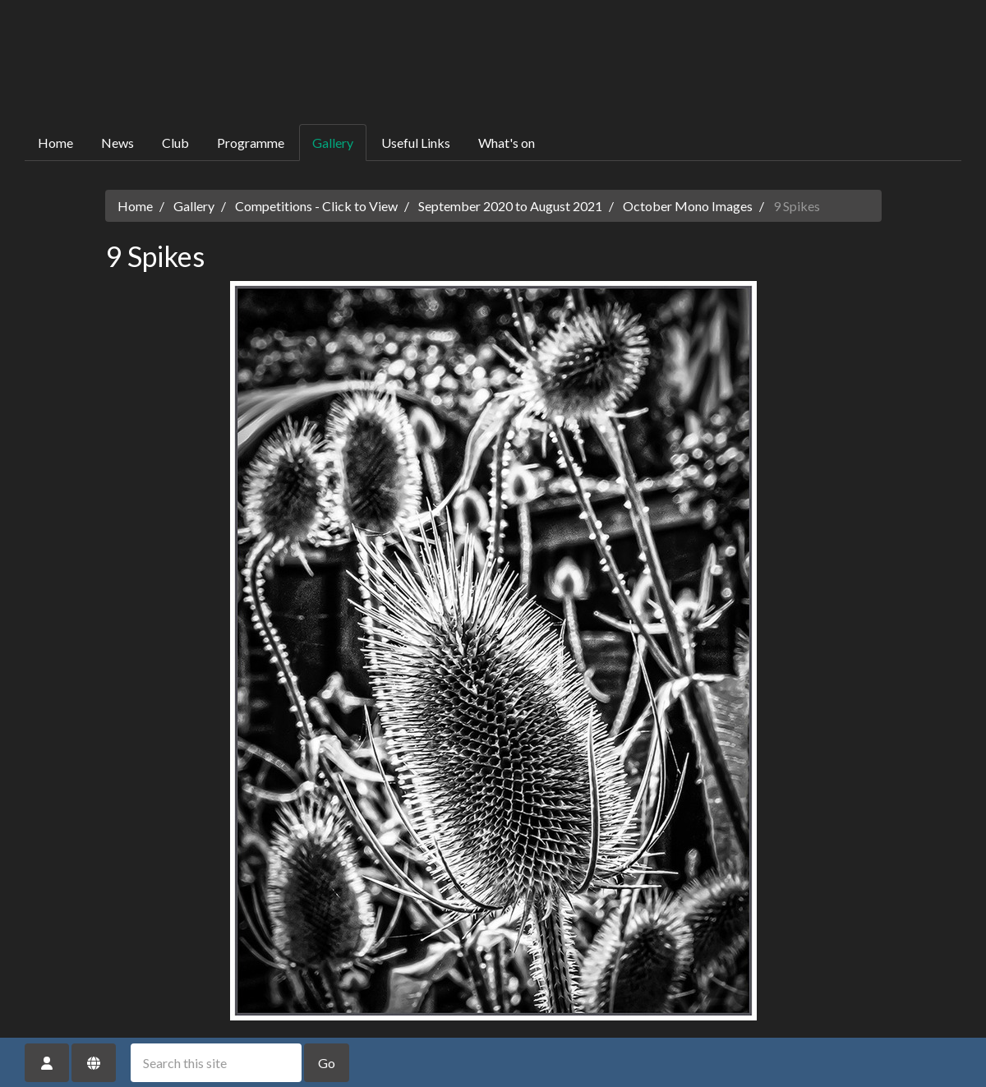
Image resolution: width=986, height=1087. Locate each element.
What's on (506, 142)
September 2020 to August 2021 (510, 206)
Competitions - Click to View (316, 206)
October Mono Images (688, 206)
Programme (250, 142)
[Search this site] (216, 1062)
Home (55, 142)
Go (326, 1063)
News (117, 142)
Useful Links (415, 142)
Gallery (332, 142)
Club (175, 142)
